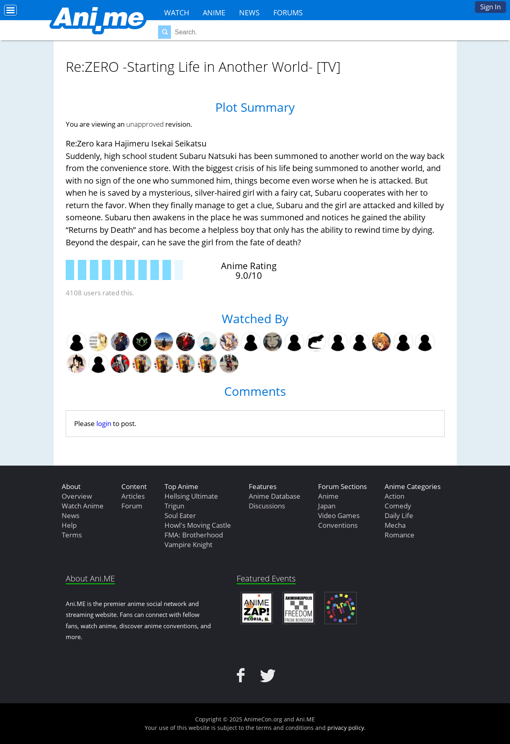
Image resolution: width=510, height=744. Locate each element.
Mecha (395, 525)
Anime (214, 12)
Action (394, 496)
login (103, 423)
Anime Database (274, 496)
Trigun (174, 505)
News (249, 12)
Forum (131, 505)
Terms (72, 534)
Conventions (338, 525)
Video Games (339, 515)
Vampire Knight (188, 544)
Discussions (267, 505)
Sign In (490, 6)
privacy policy (345, 727)
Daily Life (399, 515)
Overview (77, 496)
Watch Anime (83, 505)
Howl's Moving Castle (197, 525)
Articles (133, 496)
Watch (176, 12)
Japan (326, 505)
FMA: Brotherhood (193, 534)
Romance (399, 534)
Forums (288, 12)
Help (69, 525)
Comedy (398, 505)
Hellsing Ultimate (191, 496)
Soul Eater (180, 515)
